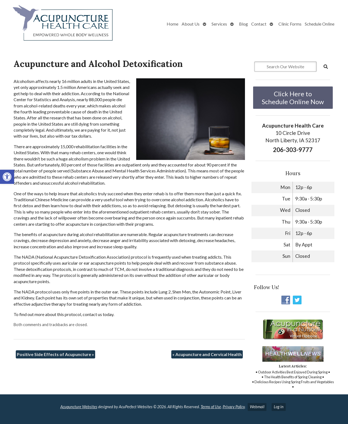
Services (219, 23)
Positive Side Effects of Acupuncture (55, 354)
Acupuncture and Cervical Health (207, 354)
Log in (279, 406)
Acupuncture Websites (78, 406)
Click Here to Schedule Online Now (293, 98)
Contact (258, 23)
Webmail (257, 406)
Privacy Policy (234, 406)
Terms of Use (211, 406)
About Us (191, 23)
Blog (243, 23)
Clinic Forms (290, 23)
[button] (7, 177)
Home (172, 23)
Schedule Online (319, 23)
